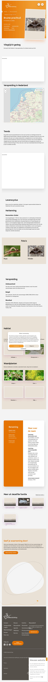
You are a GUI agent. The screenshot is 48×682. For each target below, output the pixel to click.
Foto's (13, 29)
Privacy (5, 662)
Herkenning (6, 29)
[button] (5, 88)
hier (42, 676)
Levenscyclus (15, 27)
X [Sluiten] (46, 659)
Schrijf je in (34, 631)
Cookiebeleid (23, 348)
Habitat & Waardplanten (9, 31)
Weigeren (32, 346)
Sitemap (5, 673)
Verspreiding (7, 27)
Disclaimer (6, 668)
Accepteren (16, 346)
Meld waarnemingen (18, 643)
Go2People (17, 657)
